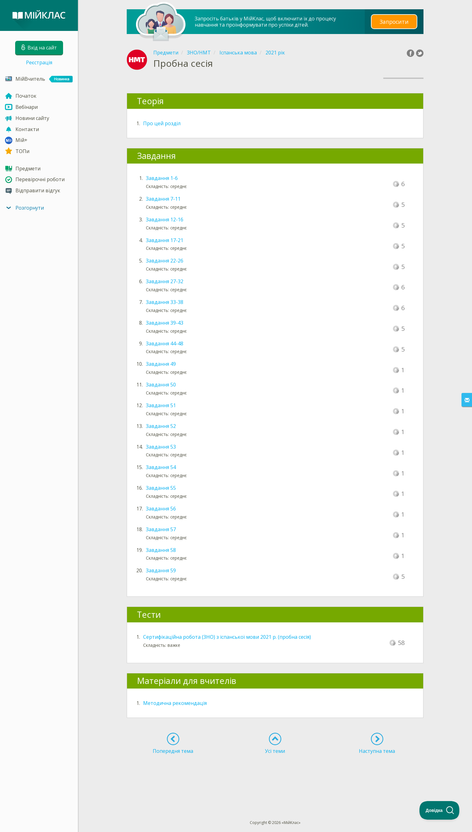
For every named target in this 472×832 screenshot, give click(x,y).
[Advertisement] (275, 775)
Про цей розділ (162, 123)
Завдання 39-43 (164, 322)
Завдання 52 (161, 426)
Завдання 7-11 (163, 198)
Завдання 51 (161, 405)
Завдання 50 (161, 384)
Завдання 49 (161, 364)
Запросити (394, 21)
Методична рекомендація (175, 703)
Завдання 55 (161, 487)
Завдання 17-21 (164, 240)
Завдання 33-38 (164, 302)
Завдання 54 (161, 467)
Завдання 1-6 (162, 178)
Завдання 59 (161, 570)
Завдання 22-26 (164, 260)
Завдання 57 (161, 529)
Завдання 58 (161, 550)
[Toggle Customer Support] (439, 810)
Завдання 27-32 (164, 281)
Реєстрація (39, 62)
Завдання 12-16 (164, 219)
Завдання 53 (161, 446)
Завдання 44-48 (164, 343)
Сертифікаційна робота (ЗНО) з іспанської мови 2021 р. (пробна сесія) (227, 637)
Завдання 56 (161, 508)
